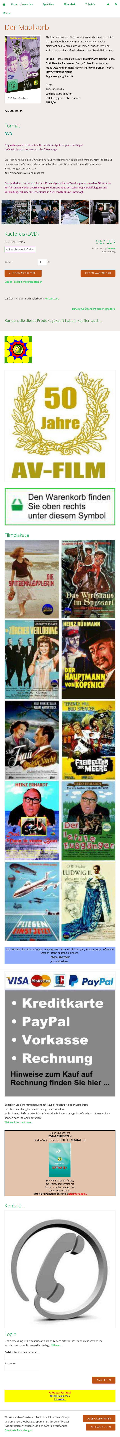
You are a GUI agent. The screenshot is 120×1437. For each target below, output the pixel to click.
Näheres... (56, 1345)
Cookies (97, 1419)
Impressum (71, 1423)
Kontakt (109, 1419)
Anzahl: (9, 262)
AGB (24, 1419)
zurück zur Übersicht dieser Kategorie (93, 309)
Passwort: (10, 1363)
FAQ (17, 1419)
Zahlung (85, 1419)
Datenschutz (57, 1419)
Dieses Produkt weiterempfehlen (23, 281)
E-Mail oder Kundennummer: (21, 1352)
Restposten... (52, 298)
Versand (111, 248)
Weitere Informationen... (19, 1122)
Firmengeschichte (52, 1423)
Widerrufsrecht (38, 1419)
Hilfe (9, 1419)
